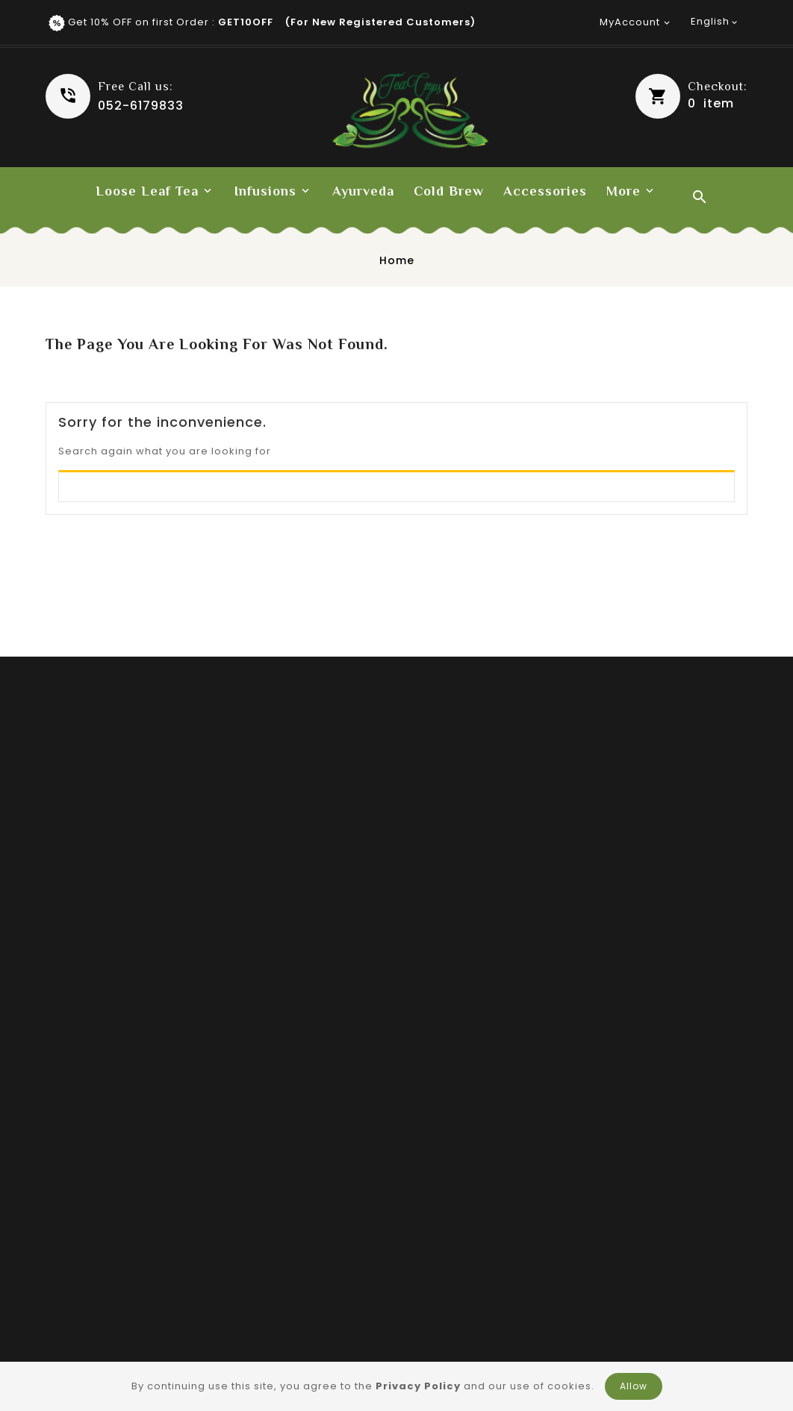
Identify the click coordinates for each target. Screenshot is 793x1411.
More (623, 191)
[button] (691, 96)
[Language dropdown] (715, 21)
